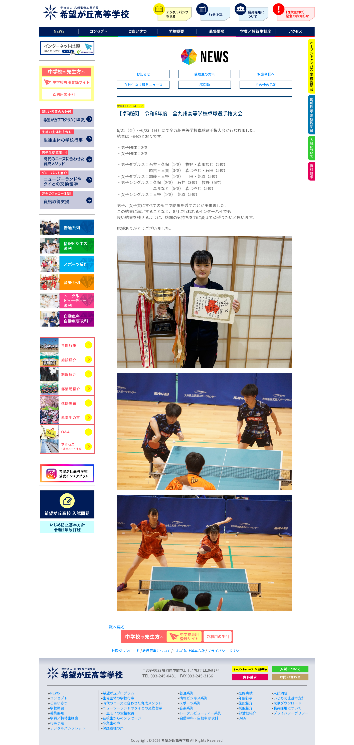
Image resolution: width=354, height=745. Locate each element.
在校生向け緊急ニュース (143, 84)
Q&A (242, 717)
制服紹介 (246, 707)
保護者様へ (266, 74)
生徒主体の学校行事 (118, 697)
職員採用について (287, 707)
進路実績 (246, 692)
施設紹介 (246, 702)
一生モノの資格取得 (118, 712)
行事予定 (57, 722)
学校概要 (57, 707)
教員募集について (156, 650)
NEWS (55, 692)
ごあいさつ (59, 702)
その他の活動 (265, 84)
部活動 (204, 84)
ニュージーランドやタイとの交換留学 (132, 707)
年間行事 (246, 697)
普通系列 (187, 692)
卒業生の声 (111, 722)
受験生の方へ (204, 74)
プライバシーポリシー (225, 650)
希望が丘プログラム (118, 692)
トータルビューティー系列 (200, 712)
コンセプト (59, 697)
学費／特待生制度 (64, 717)
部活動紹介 (247, 712)
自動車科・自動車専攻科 (199, 717)
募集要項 (57, 712)
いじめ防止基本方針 (189, 650)
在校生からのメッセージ (122, 717)
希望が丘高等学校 (175, 740)
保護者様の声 (113, 727)
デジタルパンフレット (67, 727)
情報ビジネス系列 (194, 697)
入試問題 (280, 692)
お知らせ (143, 74)
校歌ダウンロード (126, 650)
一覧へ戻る (115, 627)
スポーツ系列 (190, 702)
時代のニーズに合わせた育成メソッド (132, 702)
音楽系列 (187, 707)
